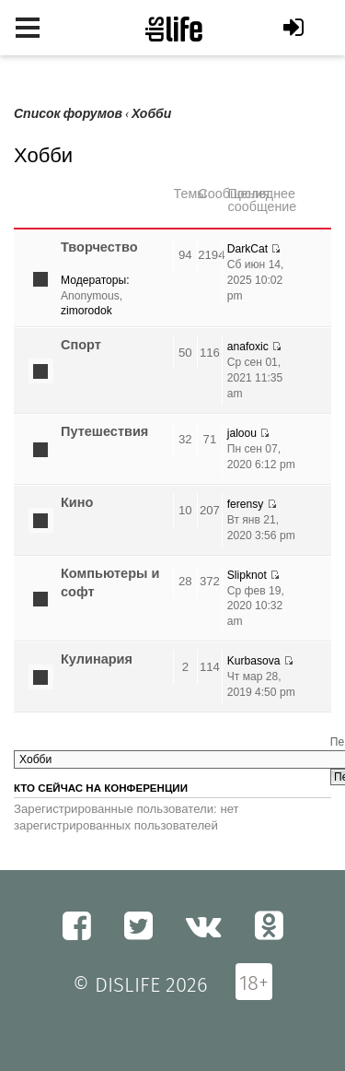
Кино (77, 502)
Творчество (99, 247)
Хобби (151, 114)
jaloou (242, 433)
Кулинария (96, 659)
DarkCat (247, 248)
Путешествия (104, 431)
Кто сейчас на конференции (101, 788)
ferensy (245, 504)
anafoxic (248, 346)
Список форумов (68, 114)
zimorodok (86, 310)
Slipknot (247, 575)
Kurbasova (254, 660)
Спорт (81, 344)
